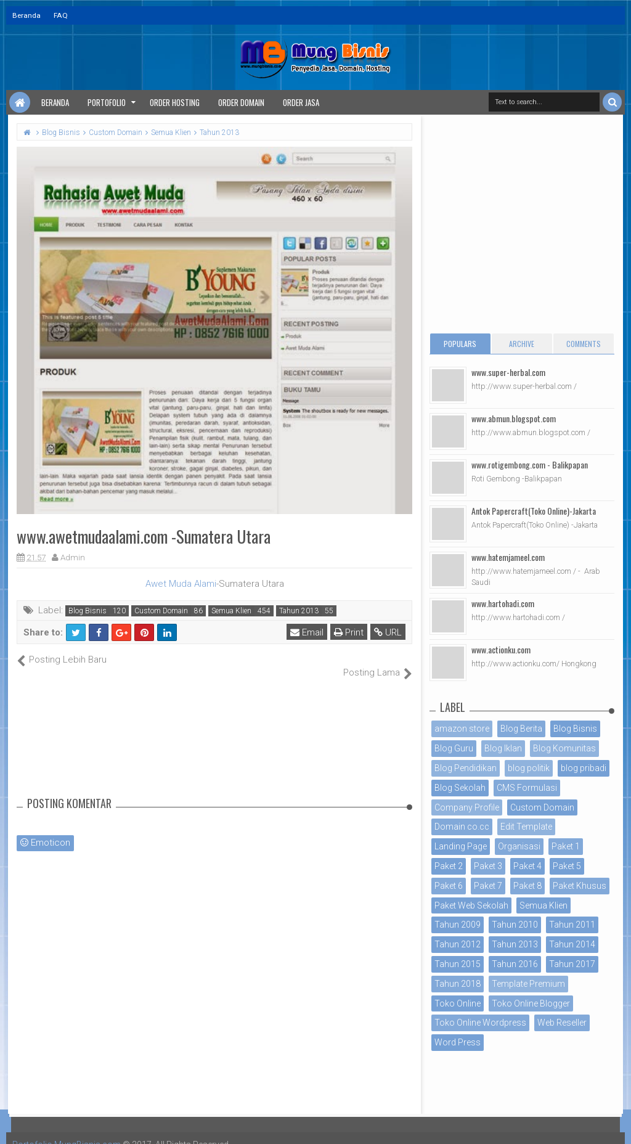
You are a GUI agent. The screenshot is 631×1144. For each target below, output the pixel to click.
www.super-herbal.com (508, 372)
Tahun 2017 (572, 964)
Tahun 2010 (515, 925)
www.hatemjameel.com (508, 556)
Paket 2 (448, 866)
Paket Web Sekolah (471, 905)
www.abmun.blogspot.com (513, 418)
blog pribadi (583, 768)
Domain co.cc (461, 826)
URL (388, 632)
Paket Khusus (579, 886)
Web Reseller (562, 1023)
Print (349, 632)
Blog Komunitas (564, 748)
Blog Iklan (503, 748)
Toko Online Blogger (531, 1003)
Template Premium (528, 984)
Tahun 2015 (457, 964)
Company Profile (466, 807)
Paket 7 (488, 886)
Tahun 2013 (299, 611)
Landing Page (460, 846)
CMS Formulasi (527, 788)
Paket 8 (527, 886)
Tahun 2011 (572, 925)
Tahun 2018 (457, 984)
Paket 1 (566, 846)
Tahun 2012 (457, 944)
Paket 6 (448, 886)
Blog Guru (453, 748)
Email (307, 632)
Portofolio (107, 102)
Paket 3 (488, 866)
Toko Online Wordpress (480, 1023)
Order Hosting (175, 102)
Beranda (26, 15)
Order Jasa (301, 102)
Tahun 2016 (515, 964)
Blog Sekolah (460, 788)
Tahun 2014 (572, 944)
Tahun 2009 (457, 925)
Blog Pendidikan (465, 768)
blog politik (529, 768)
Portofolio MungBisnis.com (66, 1132)
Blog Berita (521, 728)
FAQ (61, 15)
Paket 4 (527, 866)
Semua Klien (231, 611)
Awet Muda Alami (180, 583)
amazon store (461, 728)
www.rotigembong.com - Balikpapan (529, 464)
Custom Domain (161, 611)
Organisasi (519, 846)
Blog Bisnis (87, 611)
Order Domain (241, 102)
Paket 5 (567, 866)
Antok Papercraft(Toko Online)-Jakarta (533, 510)
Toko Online (457, 1003)
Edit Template (526, 826)
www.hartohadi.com (502, 603)
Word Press (457, 1042)
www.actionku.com (501, 649)
